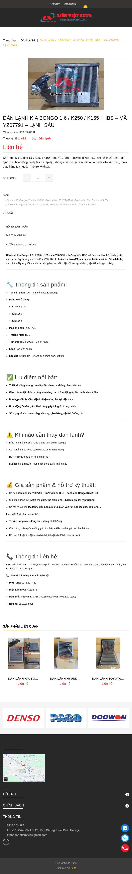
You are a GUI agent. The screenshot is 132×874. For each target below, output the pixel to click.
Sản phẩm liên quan (21, 626)
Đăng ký (55, 4)
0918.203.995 (15, 825)
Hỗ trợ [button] (66, 794)
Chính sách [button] (66, 806)
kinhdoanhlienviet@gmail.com (27, 835)
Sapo (73, 868)
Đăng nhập (70, 4)
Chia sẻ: (8, 212)
